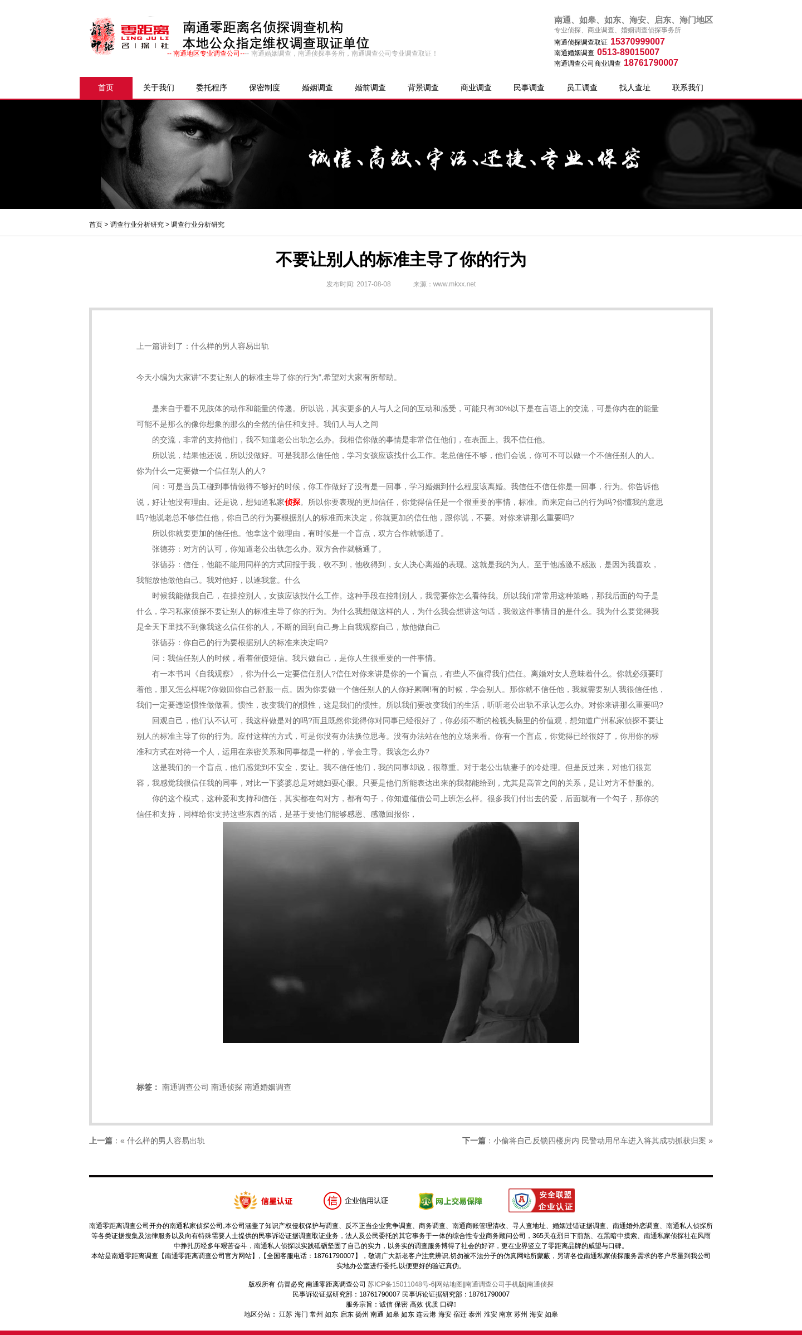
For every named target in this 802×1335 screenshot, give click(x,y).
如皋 (392, 1314)
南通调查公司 (185, 1087)
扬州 (362, 1314)
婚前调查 (370, 87)
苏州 (520, 1314)
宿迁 (460, 1314)
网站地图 (449, 1284)
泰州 (475, 1314)
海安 (445, 1314)
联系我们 (687, 87)
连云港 (426, 1314)
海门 (301, 1314)
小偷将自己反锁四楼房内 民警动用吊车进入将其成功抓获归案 (599, 1140)
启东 (347, 1314)
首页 (106, 87)
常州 (316, 1314)
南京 (505, 1314)
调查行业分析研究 (137, 224)
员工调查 (582, 87)
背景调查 (423, 87)
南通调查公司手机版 (495, 1284)
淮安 (490, 1314)
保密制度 (264, 87)
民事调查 (529, 87)
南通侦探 (226, 1087)
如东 (331, 1314)
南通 (377, 1314)
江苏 (285, 1314)
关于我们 (158, 87)
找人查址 (635, 87)
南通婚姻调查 (267, 1087)
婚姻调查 (317, 87)
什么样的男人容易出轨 (230, 346)
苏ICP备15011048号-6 (401, 1284)
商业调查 (476, 87)
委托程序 (211, 87)
